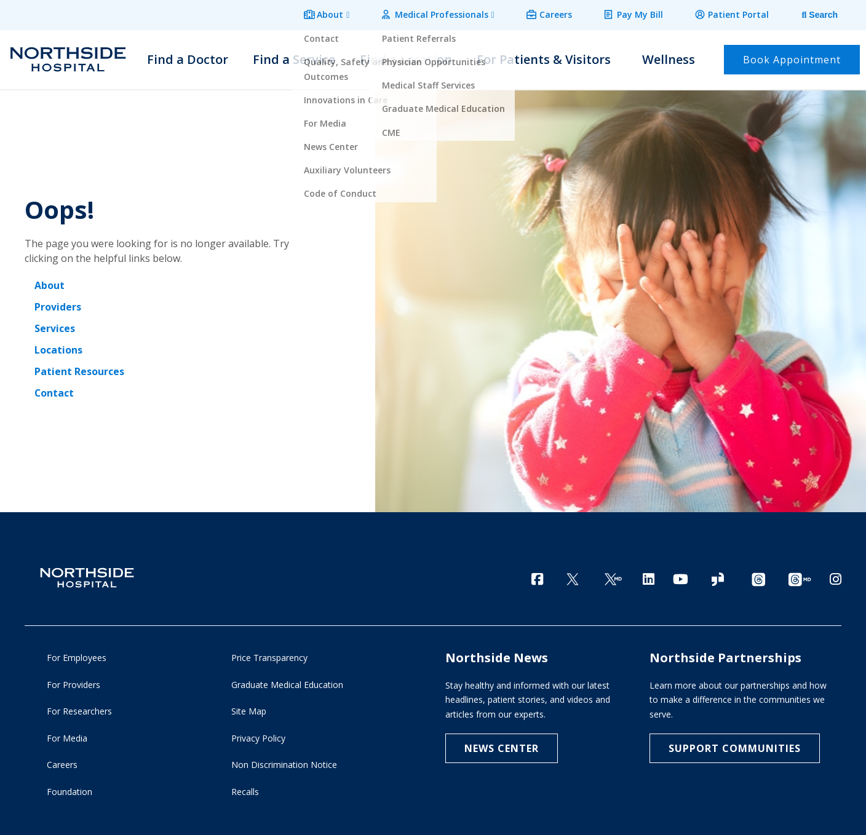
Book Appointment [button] (792, 56)
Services (54, 324)
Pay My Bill (645, 13)
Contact (54, 387)
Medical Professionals (454, 13)
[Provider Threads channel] (799, 575)
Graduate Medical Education (287, 683)
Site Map (248, 710)
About (347, 13)
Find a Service (294, 56)
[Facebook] (537, 574)
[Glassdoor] (718, 575)
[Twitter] (573, 575)
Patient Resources (79, 366)
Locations (58, 345)
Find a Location (406, 56)
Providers (57, 304)
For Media (67, 736)
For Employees (76, 656)
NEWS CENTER (501, 747)
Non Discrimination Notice (284, 763)
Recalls (245, 790)
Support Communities (735, 747)
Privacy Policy (258, 736)
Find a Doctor (187, 56)
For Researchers (79, 710)
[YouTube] (680, 574)
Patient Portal (740, 13)
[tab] (810, 14)
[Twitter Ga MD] (613, 575)
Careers (565, 13)
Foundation (69, 790)
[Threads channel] (758, 575)
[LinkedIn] (648, 574)
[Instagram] (835, 574)
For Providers (73, 683)
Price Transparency (269, 656)
